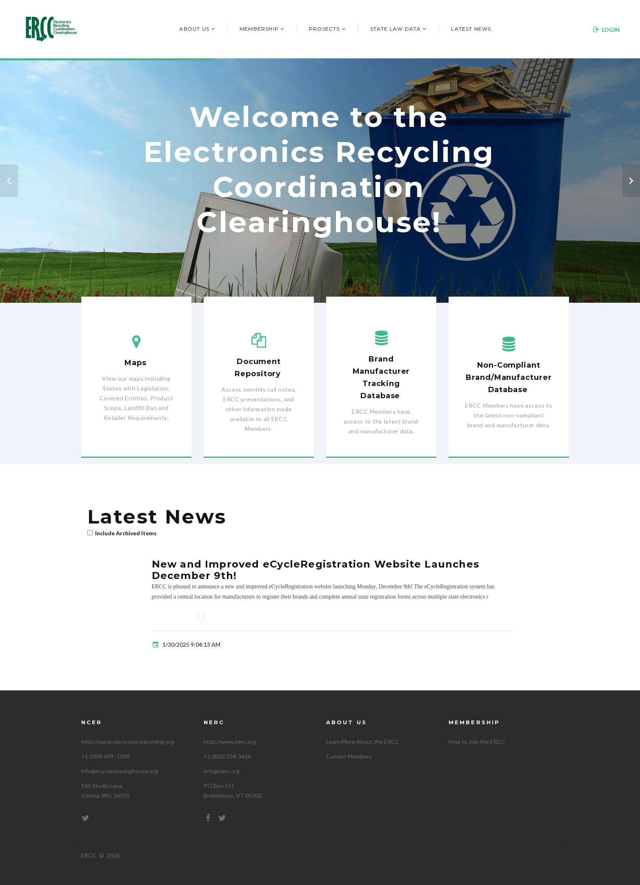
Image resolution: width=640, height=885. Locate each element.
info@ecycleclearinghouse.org (119, 770)
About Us (194, 29)
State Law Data (395, 29)
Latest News (471, 29)
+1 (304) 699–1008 (105, 756)
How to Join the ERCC (477, 741)
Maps (135, 362)
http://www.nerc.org (230, 741)
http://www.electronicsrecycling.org (127, 741)
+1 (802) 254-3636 (227, 756)
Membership (259, 29)
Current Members (349, 756)
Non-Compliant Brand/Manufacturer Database (508, 377)
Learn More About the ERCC (362, 741)
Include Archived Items (126, 533)
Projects (324, 29)
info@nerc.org (222, 770)
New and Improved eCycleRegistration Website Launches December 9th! (315, 569)
